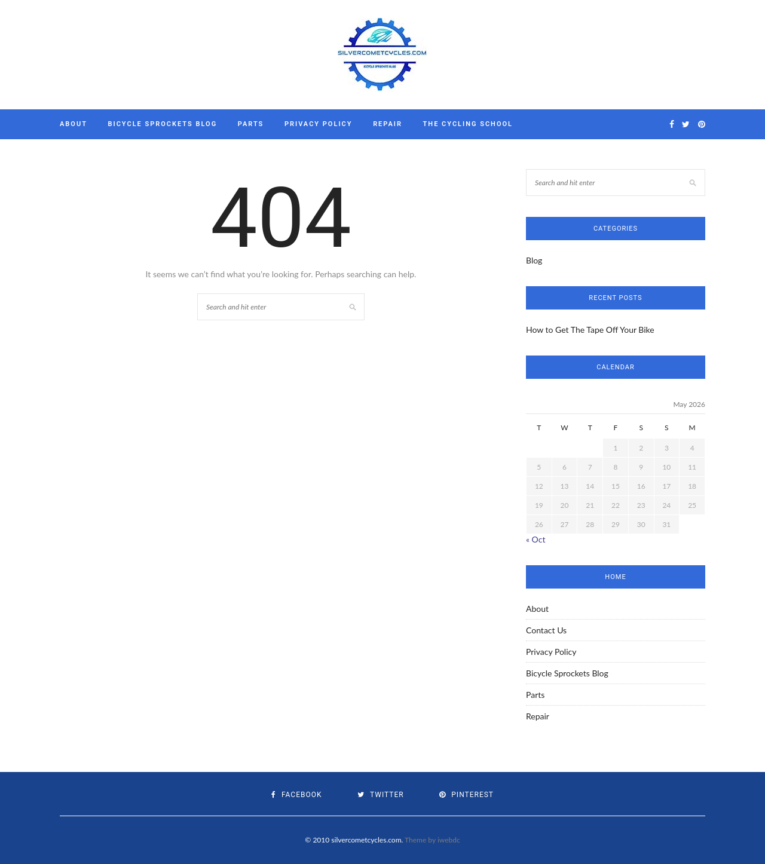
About (73, 124)
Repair (387, 124)
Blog (534, 260)
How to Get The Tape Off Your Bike (590, 329)
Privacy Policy (318, 124)
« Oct (535, 539)
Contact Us (546, 630)
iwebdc (448, 839)
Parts (251, 124)
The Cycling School (468, 124)
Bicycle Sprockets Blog (163, 124)
